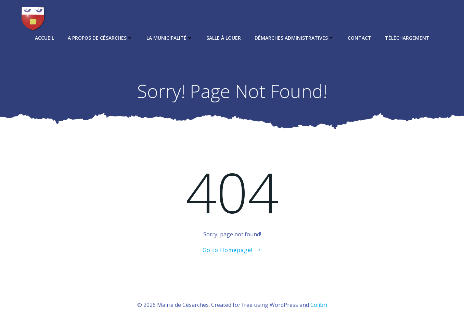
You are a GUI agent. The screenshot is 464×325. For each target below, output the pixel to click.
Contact (359, 38)
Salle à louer (223, 38)
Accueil (44, 38)
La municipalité (169, 38)
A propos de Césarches (100, 38)
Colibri (318, 305)
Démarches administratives (294, 38)
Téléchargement (407, 38)
